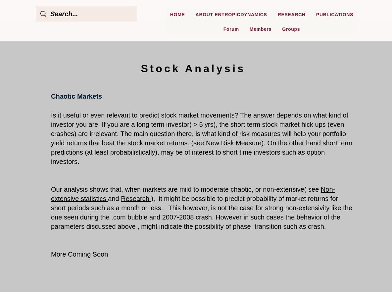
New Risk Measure (234, 143)
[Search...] (86, 14)
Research (136, 198)
